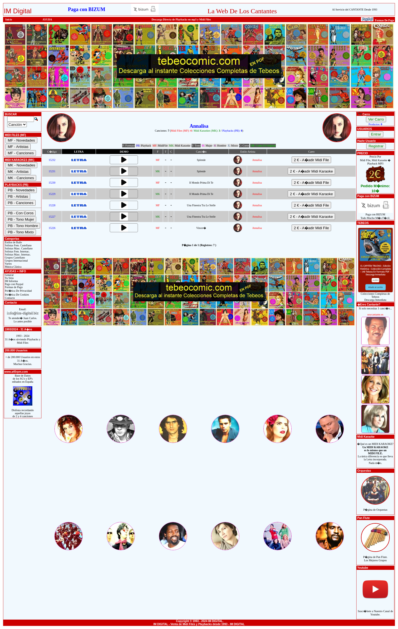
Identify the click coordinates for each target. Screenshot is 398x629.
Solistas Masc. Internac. (17, 254)
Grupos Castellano (14, 257)
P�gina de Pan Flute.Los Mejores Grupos (375, 555)
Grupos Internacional (16, 260)
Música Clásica (13, 266)
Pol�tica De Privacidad (18, 290)
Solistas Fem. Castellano (18, 245)
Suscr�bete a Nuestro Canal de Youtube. (375, 610)
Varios (8, 263)
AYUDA (47, 19)
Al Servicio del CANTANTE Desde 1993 (354, 9)
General (9, 274)
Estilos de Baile (13, 242)
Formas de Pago (13, 287)
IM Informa (11, 281)
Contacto (9, 297)
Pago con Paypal (13, 284)
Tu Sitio (9, 278)
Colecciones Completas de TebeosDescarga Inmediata (375, 295)
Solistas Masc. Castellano (18, 248)
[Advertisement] (199, 375)
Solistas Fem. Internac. (17, 251)
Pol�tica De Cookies (16, 294)
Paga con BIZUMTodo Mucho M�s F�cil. (375, 215)
